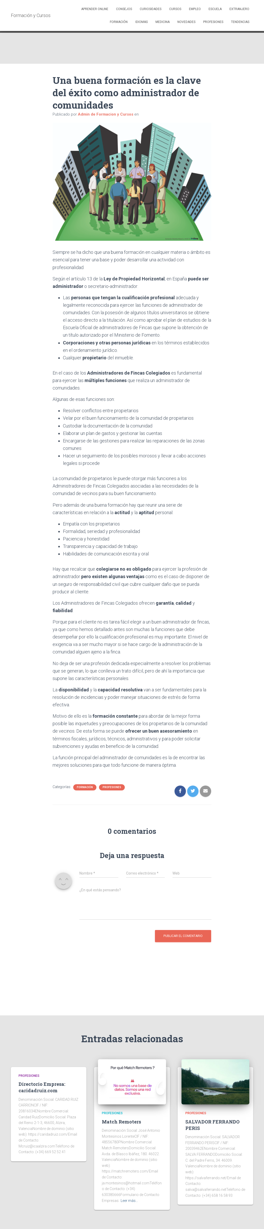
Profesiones (213, 22)
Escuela (215, 9)
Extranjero (239, 9)
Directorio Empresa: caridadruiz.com (42, 1087)
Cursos (175, 9)
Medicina (162, 22)
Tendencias (240, 22)
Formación (119, 22)
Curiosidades (150, 9)
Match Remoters (121, 1122)
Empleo (195, 9)
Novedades (186, 22)
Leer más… (129, 1201)
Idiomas (141, 22)
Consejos (124, 9)
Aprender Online (94, 9)
